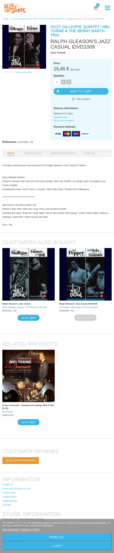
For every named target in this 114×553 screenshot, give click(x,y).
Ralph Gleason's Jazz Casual (16, 304)
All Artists (6, 505)
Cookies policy (9, 496)
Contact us (7, 484)
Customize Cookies (30, 529)
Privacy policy (9, 492)
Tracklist (32, 153)
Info (11, 153)
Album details (63, 153)
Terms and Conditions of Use (16, 488)
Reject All (57, 537)
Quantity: (59, 75)
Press (90, 153)
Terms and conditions (64, 120)
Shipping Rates (9, 501)
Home (6, 19)
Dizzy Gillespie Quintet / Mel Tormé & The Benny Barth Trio (38, 19)
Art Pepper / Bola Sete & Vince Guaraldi (78, 307)
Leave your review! (24, 72)
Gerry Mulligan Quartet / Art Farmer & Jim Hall (24, 307)
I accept (57, 546)
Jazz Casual (58, 52)
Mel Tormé (7, 412)
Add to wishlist (83, 99)
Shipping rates (61, 117)
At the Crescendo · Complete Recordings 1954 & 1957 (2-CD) (28, 406)
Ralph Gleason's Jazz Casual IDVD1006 (78, 304)
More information (10, 529)
